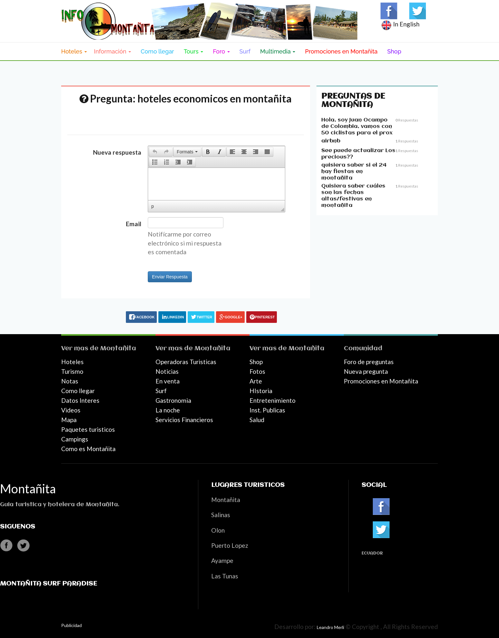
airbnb (330, 141)
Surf (245, 51)
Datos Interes (80, 400)
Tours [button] (193, 51)
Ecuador (372, 553)
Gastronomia (173, 400)
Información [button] (112, 51)
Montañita (118, 348)
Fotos (257, 371)
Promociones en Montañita (341, 51)
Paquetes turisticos (88, 429)
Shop (394, 51)
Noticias (167, 371)
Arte (256, 381)
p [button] (152, 206)
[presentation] (155, 151)
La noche (167, 410)
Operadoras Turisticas (185, 361)
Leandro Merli (330, 627)
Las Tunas (224, 576)
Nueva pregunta (366, 371)
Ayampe (222, 560)
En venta (167, 381)
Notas (69, 381)
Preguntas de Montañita (353, 100)
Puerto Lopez (229, 545)
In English (400, 24)
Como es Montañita (88, 448)
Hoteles (72, 361)
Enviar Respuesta (170, 276)
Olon (218, 530)
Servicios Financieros (184, 419)
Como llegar (157, 51)
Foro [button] (221, 51)
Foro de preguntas (369, 361)
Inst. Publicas (267, 410)
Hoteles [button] (74, 51)
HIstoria (261, 390)
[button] (155, 152)
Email (133, 223)
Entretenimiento (273, 400)
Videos (70, 410)
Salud (257, 419)
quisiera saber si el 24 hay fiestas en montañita (354, 171)
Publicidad (71, 625)
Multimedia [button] (277, 51)
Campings (74, 439)
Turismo (72, 371)
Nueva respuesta (117, 152)
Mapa (69, 419)
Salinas (220, 514)
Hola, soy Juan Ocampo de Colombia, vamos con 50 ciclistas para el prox (356, 126)
